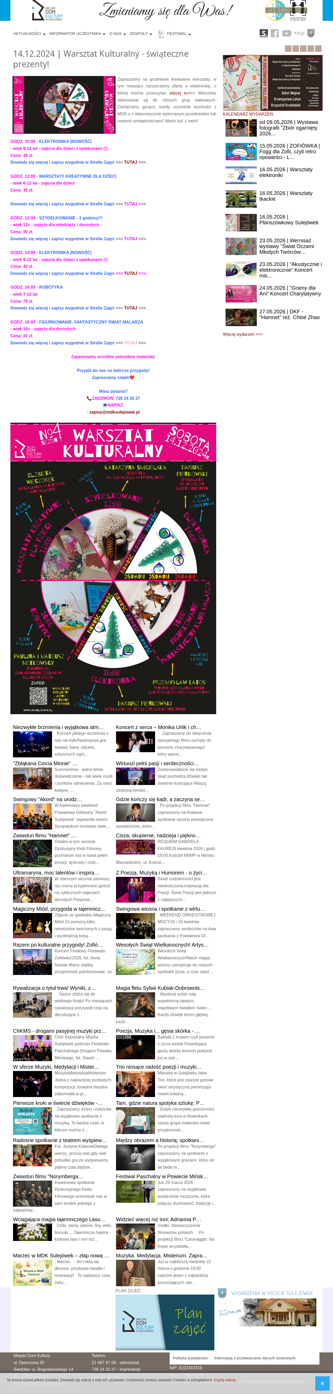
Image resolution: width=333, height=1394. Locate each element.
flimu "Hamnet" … (44, 835)
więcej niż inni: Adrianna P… (158, 1219)
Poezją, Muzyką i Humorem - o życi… (161, 873)
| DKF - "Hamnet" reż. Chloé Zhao (289, 314)
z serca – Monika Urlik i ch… (158, 727)
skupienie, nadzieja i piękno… (158, 835)
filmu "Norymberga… (48, 1176)
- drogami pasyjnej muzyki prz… (59, 1031)
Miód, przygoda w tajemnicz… (59, 909)
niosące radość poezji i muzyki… (159, 1067)
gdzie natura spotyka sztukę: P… (160, 1103)
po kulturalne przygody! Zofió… (58, 945)
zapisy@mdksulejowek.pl (114, 412)
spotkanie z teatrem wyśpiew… (60, 1140)
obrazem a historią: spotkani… (160, 1140)
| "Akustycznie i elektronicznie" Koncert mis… (290, 269)
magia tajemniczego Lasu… (59, 1219)
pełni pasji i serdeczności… (157, 763)
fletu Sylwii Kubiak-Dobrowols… (160, 988)
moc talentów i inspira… (56, 873)
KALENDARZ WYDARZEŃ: (248, 114)
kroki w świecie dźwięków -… (58, 1103)
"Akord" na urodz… (47, 799)
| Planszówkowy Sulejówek (289, 219)
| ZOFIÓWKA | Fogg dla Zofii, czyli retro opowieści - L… (289, 151)
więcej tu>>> (182, 93)
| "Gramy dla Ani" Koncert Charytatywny (290, 290)
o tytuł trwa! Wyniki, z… (54, 988)
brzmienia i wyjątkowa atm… (58, 727)
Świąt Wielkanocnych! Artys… (162, 945)
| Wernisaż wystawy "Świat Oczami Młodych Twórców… (286, 246)
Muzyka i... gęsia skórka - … (158, 1031)
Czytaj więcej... (226, 1380)
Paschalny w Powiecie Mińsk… (162, 1176)
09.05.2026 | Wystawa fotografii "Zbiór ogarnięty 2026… (288, 127)
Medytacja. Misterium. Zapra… (162, 1255)
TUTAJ (130, 162)
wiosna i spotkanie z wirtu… (161, 909)
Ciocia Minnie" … (45, 763)
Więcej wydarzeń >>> (243, 334)
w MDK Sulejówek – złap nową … (61, 1255)
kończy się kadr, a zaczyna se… (160, 799)
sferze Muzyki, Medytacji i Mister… (56, 1067)
